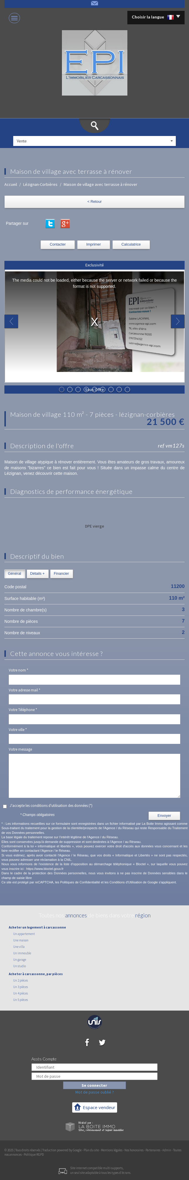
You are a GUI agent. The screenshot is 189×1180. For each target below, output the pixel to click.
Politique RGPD (34, 1154)
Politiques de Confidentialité (80, 882)
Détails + (37, 574)
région (143, 915)
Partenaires (153, 1150)
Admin (166, 1150)
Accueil (10, 184)
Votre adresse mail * (24, 690)
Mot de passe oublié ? (94, 1092)
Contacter (58, 244)
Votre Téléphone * (23, 709)
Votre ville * (18, 729)
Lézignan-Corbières (40, 184)
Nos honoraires (134, 1150)
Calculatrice (131, 244)
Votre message (20, 749)
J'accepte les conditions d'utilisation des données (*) (51, 805)
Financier (61, 574)
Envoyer (164, 816)
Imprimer (93, 244)
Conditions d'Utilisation (125, 882)
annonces (76, 915)
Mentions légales (111, 1150)
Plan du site (91, 1150)
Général (14, 574)
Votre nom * (18, 670)
